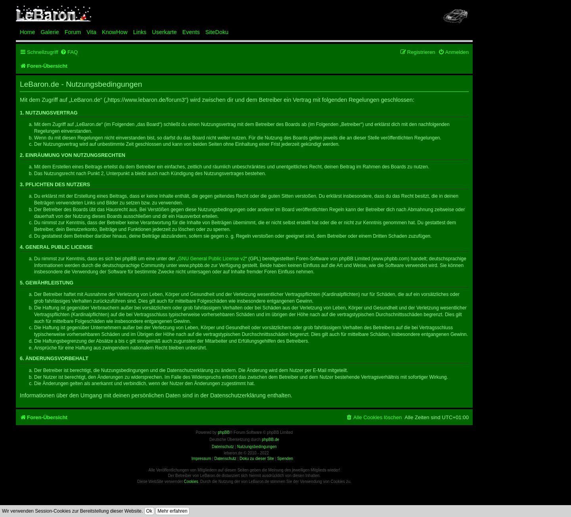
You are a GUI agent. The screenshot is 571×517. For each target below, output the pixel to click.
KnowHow (115, 32)
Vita (91, 32)
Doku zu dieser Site (257, 458)
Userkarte (164, 32)
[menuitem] (69, 52)
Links (140, 32)
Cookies (191, 481)
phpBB (224, 432)
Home (27, 32)
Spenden (285, 458)
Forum (73, 32)
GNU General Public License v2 (211, 258)
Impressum (201, 458)
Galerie (49, 32)
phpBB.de (270, 439)
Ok (149, 511)
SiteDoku (216, 32)
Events (191, 32)
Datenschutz (225, 458)
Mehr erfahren (172, 511)
